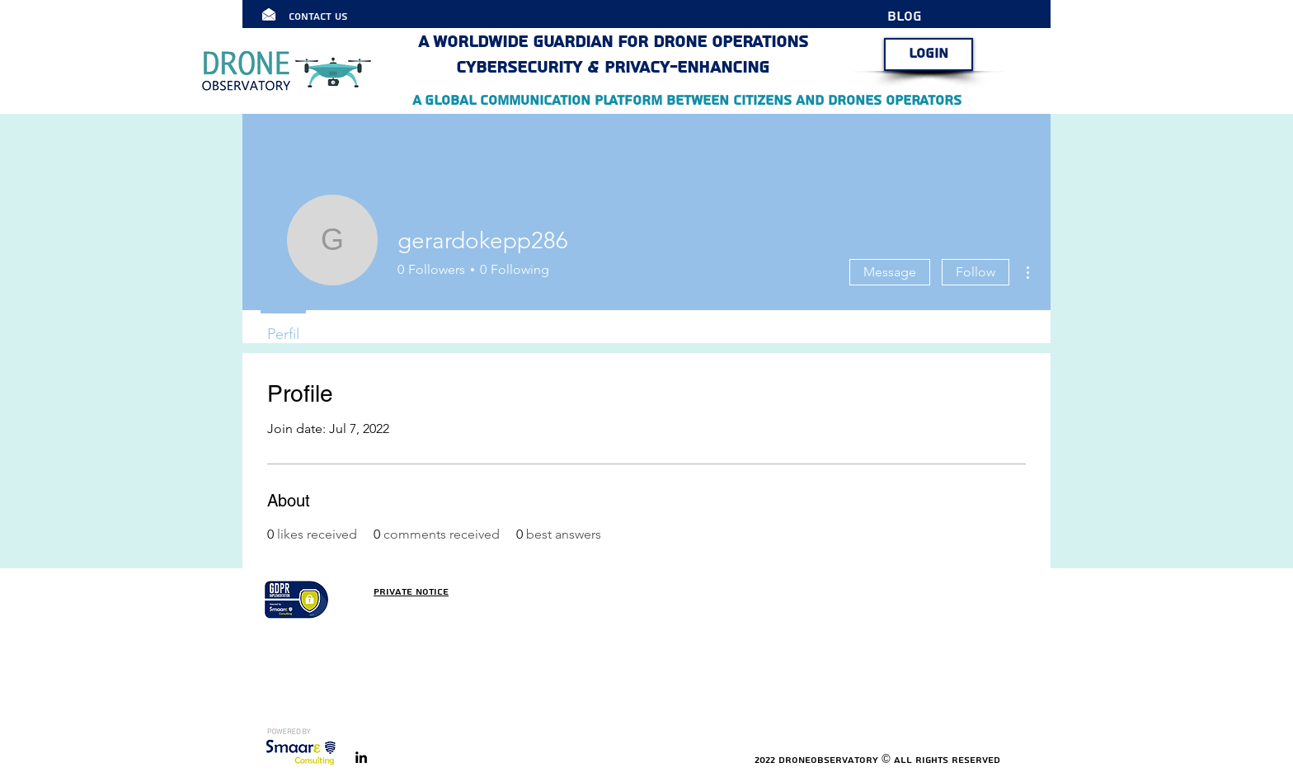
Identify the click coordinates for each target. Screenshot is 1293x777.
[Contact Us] (334, 16)
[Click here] (269, 14)
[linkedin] (361, 757)
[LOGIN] (928, 54)
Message (889, 272)
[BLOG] (915, 16)
